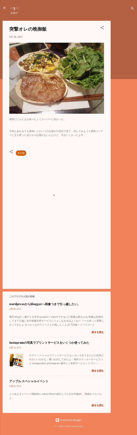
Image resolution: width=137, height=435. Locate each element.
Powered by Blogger (68, 420)
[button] (102, 28)
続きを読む (98, 332)
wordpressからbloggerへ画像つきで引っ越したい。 (44, 304)
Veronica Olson (77, 426)
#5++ (15, 8)
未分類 (21, 153)
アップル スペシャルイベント (28, 381)
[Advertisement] (123, 70)
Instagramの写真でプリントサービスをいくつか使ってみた (49, 343)
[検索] (132, 9)
